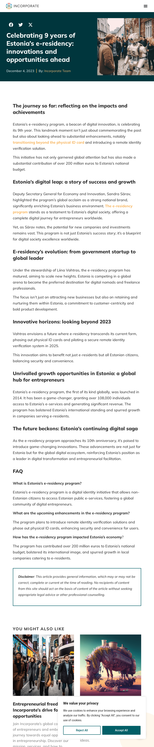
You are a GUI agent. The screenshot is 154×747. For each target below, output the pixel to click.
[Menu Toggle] (146, 6)
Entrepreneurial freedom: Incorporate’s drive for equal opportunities (43, 710)
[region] (102, 718)
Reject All (82, 730)
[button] (10, 24)
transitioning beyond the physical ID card (48, 142)
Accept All (121, 730)
